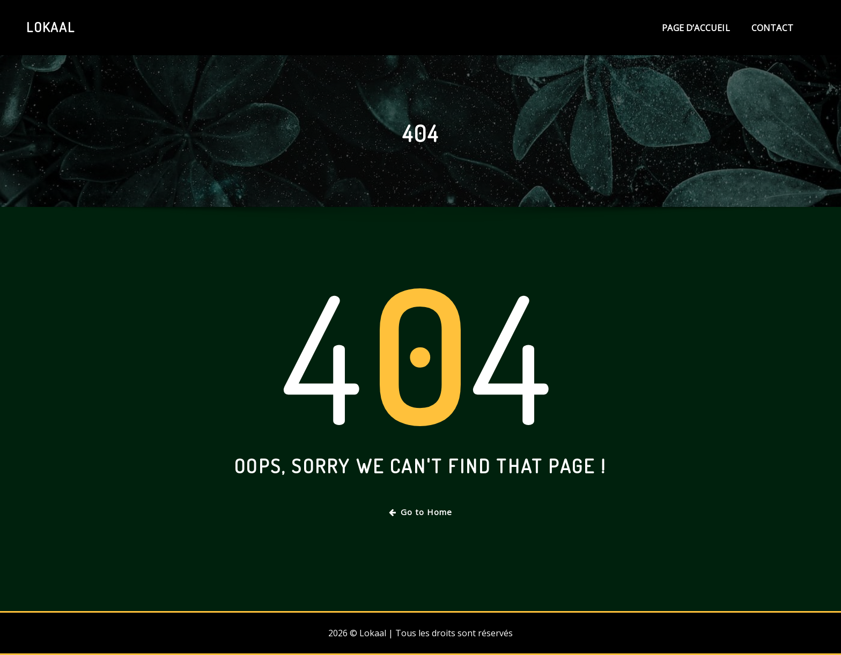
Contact (772, 28)
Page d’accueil (696, 28)
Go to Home (420, 512)
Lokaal (50, 26)
